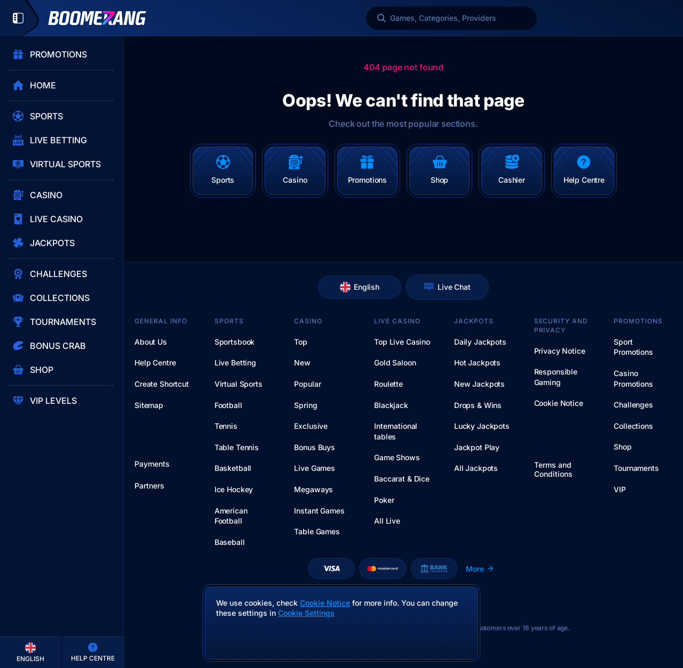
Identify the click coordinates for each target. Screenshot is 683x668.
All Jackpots (476, 468)
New (302, 362)
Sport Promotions (633, 347)
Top (300, 341)
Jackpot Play (476, 447)
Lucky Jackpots (482, 425)
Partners (149, 486)
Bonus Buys (314, 447)
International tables (395, 431)
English (359, 287)
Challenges (633, 404)
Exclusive (311, 425)
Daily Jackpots (480, 341)
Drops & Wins (478, 405)
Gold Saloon (395, 362)
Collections (633, 425)
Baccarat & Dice (402, 478)
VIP (620, 489)
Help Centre (155, 362)
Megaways (313, 489)
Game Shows (397, 457)
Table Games (316, 531)
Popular (307, 383)
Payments (152, 464)
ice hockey (234, 489)
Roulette (388, 383)
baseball (230, 542)
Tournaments (636, 468)
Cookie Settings (306, 613)
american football (231, 516)
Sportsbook (235, 341)
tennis (226, 425)
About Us (150, 341)
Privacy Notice (559, 350)
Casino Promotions (633, 378)
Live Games (314, 468)
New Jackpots (479, 383)
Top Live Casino (402, 341)
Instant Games (319, 510)
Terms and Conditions (553, 469)
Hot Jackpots (477, 362)
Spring (305, 405)
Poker (384, 499)
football (228, 405)
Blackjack (391, 405)
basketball (233, 468)
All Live (387, 520)
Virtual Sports (239, 383)
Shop (622, 446)
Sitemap (148, 405)
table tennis (237, 447)
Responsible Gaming (555, 377)
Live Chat (447, 287)
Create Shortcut (161, 383)
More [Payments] (480, 568)
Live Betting (235, 362)
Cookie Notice (558, 403)
